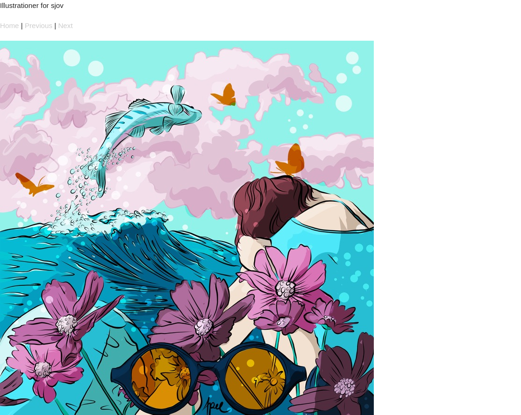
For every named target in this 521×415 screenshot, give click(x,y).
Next (65, 25)
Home (9, 25)
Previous (38, 25)
